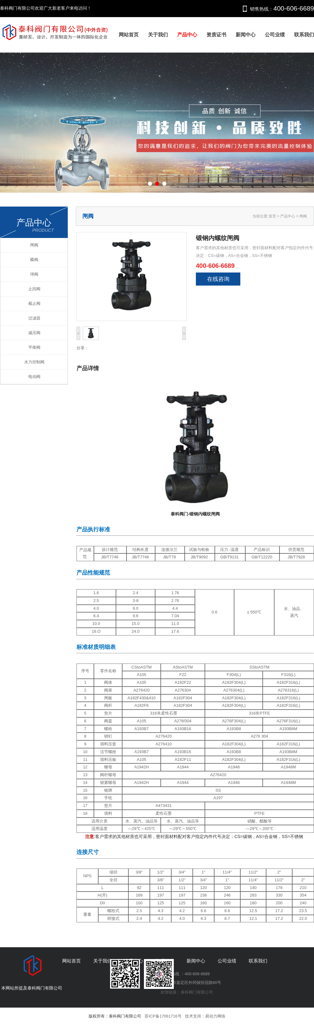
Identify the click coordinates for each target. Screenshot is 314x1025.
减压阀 (34, 332)
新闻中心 (246, 34)
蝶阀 (34, 259)
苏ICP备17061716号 (163, 1016)
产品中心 (187, 34)
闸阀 (34, 245)
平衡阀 (34, 347)
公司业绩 (275, 34)
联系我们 (304, 34)
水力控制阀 (34, 362)
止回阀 (34, 289)
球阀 (34, 274)
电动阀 (34, 376)
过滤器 (34, 318)
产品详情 (87, 368)
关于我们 (158, 34)
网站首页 (129, 34)
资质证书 (216, 34)
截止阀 (34, 303)
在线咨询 (218, 279)
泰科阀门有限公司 (197, 992)
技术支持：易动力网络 (205, 1016)
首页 (272, 216)
